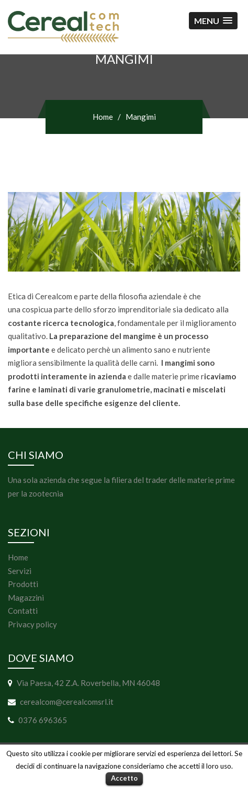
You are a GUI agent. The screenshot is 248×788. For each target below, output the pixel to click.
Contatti (23, 610)
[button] (213, 20)
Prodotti (23, 584)
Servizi (19, 571)
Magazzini (26, 597)
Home (103, 116)
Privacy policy (32, 624)
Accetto (124, 778)
